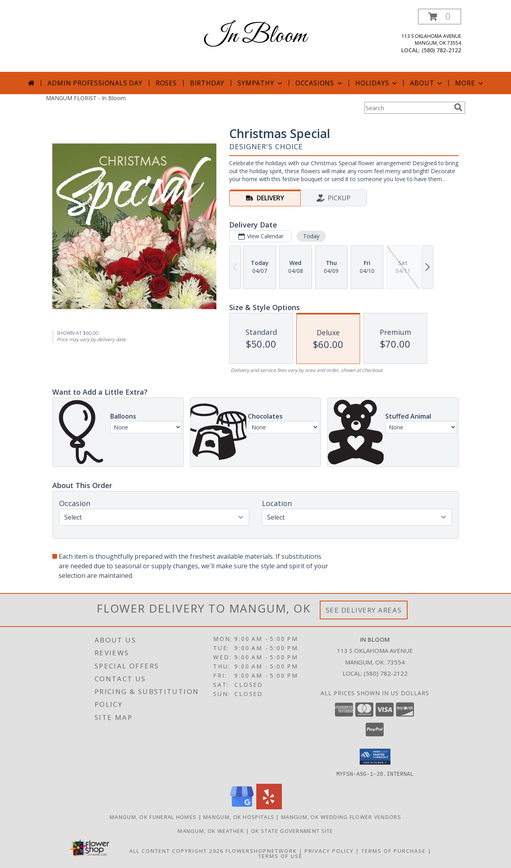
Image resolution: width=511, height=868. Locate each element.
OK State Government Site (292, 830)
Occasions (319, 83)
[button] (439, 16)
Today (311, 236)
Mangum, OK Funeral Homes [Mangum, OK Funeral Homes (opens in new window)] (153, 816)
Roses (166, 83)
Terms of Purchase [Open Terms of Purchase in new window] (393, 850)
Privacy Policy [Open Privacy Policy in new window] (329, 850)
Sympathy (260, 83)
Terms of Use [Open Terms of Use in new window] (280, 855)
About (427, 83)
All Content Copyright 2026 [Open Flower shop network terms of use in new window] (176, 850)
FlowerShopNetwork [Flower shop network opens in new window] (261, 850)
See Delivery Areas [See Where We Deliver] (364, 610)
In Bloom (255, 36)
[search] (458, 107)
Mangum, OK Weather (211, 830)
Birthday (207, 83)
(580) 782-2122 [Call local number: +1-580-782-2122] (441, 50)
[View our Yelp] (269, 807)
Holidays (376, 83)
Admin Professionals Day (95, 83)
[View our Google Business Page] (242, 807)
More (469, 83)
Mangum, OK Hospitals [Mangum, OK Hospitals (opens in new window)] (238, 816)
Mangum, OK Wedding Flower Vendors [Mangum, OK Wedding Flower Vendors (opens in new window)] (341, 816)
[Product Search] (407, 107)
